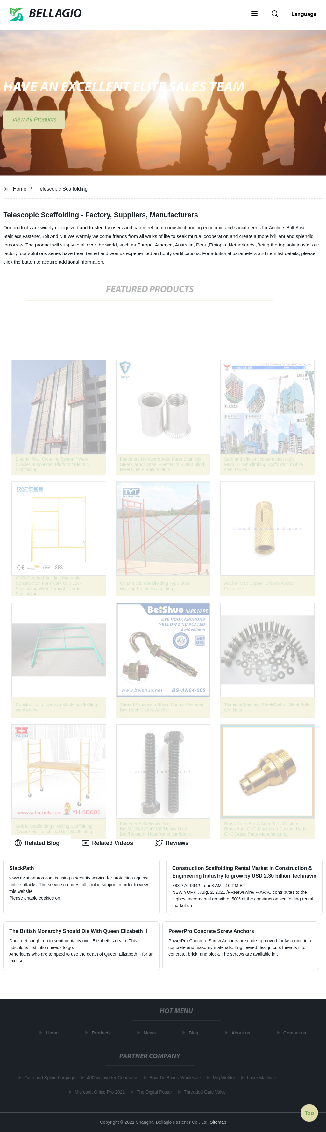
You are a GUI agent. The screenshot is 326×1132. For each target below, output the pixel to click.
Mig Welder (222, 1077)
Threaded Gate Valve (203, 1092)
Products (103, 1032)
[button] (254, 14)
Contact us (296, 1032)
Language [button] (304, 14)
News (151, 1032)
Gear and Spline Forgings (48, 1077)
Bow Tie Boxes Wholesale (174, 1077)
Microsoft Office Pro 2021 (98, 1092)
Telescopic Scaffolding (62, 189)
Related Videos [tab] (107, 843)
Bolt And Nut (53, 236)
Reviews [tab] (171, 843)
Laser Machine (260, 1077)
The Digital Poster (152, 1092)
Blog (195, 1032)
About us (242, 1032)
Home (19, 189)
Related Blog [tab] (37, 843)
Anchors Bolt (281, 227)
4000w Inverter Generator (110, 1077)
